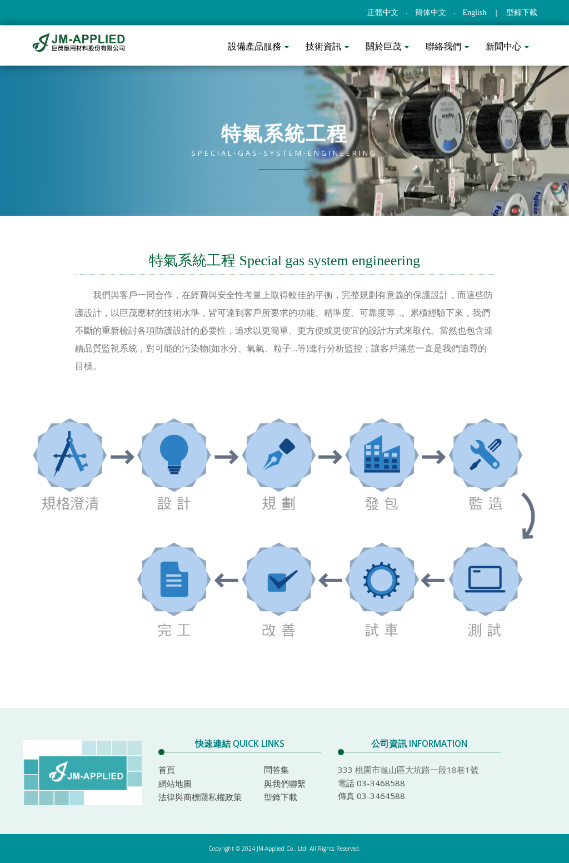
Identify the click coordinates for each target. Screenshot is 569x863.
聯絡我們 (447, 46)
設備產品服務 (258, 46)
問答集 (276, 769)
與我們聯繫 (285, 783)
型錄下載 (521, 12)
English (474, 12)
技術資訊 (327, 46)
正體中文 (382, 12)
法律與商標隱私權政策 (200, 796)
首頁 (166, 769)
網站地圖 (175, 783)
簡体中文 (430, 12)
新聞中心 (507, 46)
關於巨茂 (387, 46)
